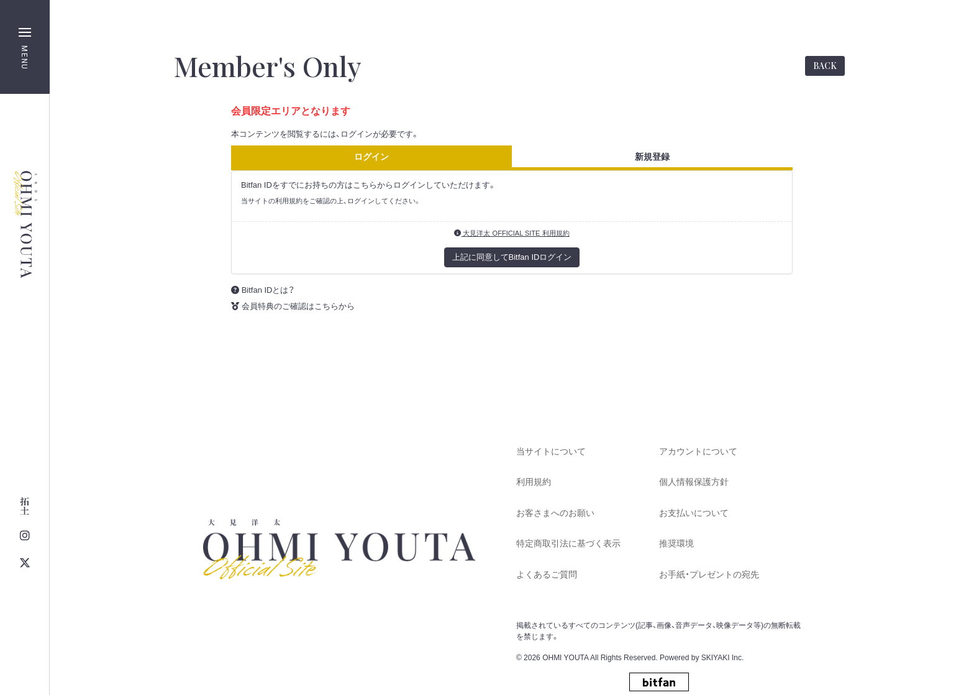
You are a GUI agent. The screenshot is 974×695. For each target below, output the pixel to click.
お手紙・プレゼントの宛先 (709, 574)
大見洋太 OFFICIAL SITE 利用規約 (511, 233)
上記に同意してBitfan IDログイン (512, 257)
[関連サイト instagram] (24, 536)
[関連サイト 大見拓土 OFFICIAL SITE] (24, 506)
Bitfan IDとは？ (268, 290)
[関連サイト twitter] (24, 563)
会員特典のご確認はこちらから (298, 306)
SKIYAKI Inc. (722, 657)
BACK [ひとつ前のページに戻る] (825, 65)
